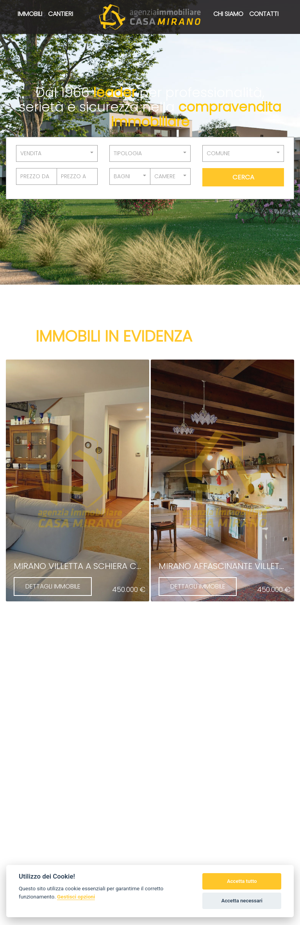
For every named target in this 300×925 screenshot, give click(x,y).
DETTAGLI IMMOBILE (52, 586)
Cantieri (60, 13)
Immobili (30, 13)
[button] (56, 153)
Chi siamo (228, 13)
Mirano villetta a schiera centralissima (103, 566)
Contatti (264, 13)
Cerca (243, 177)
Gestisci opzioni (76, 896)
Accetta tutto (242, 881)
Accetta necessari (241, 901)
